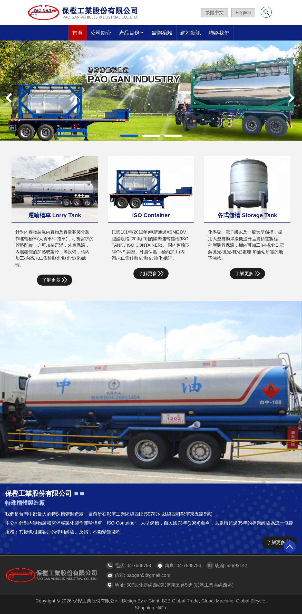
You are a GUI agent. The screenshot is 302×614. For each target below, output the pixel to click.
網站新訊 (190, 33)
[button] (22, 91)
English (243, 12)
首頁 (77, 33)
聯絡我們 (219, 33)
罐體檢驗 (162, 33)
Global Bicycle (250, 600)
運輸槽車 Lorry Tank (54, 215)
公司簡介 (101, 33)
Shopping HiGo (150, 607)
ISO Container (151, 215)
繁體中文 (214, 12)
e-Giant (151, 600)
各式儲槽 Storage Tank (247, 215)
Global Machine (217, 600)
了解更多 (54, 280)
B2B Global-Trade (180, 600)
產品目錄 (129, 33)
